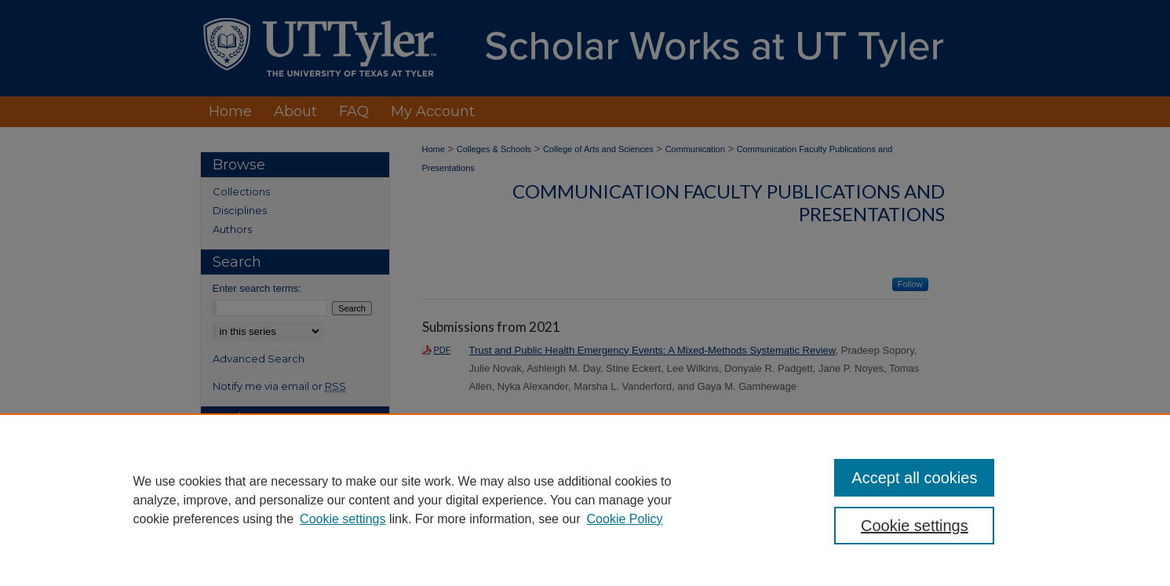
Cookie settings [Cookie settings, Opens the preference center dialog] (914, 525)
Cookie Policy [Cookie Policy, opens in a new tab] (625, 519)
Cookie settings (342, 519)
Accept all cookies (914, 477)
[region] (585, 499)
